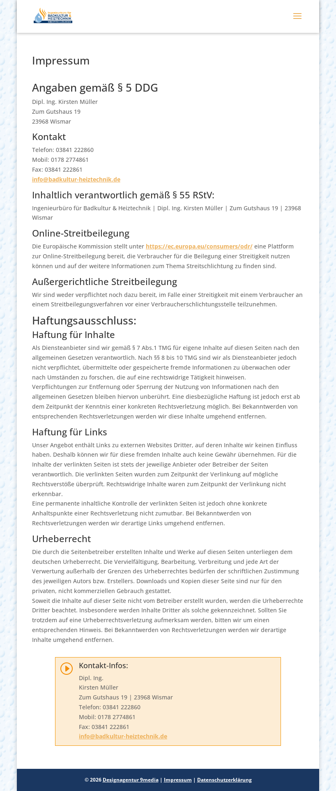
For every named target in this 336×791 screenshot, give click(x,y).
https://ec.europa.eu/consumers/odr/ (199, 246)
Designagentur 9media (131, 779)
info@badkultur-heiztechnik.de (76, 179)
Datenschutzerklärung (224, 779)
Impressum (178, 779)
